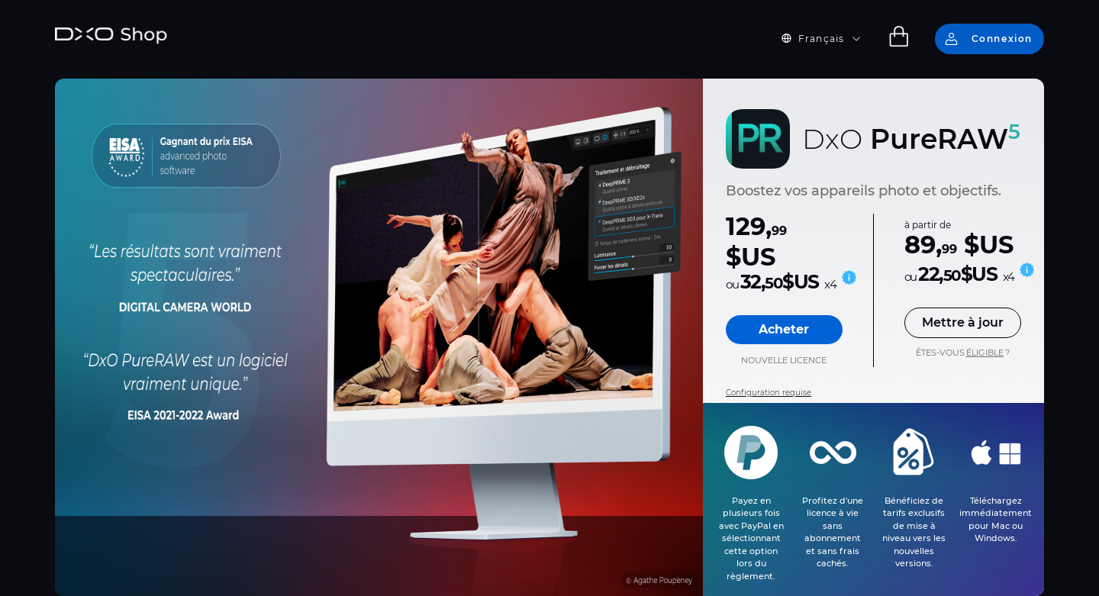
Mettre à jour (963, 322)
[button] (830, 39)
